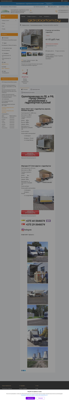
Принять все (30, 398)
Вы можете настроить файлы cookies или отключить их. (34, 395)
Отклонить (40, 398)
